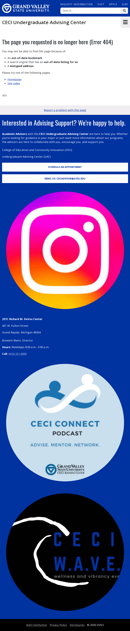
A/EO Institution (36, 625)
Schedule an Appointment (65, 167)
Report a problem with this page (65, 110)
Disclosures (77, 625)
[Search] (90, 11)
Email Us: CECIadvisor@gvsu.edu (65, 178)
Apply (113, 4)
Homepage (14, 79)
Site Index (13, 83)
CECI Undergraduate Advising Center (44, 22)
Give (125, 4)
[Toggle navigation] (125, 22)
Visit (101, 4)
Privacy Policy (58, 625)
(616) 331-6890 (17, 354)
